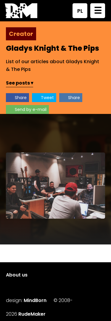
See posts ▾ (19, 83)
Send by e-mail (30, 109)
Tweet (47, 98)
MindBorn (35, 300)
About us (17, 274)
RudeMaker (32, 314)
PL (80, 11)
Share (21, 98)
